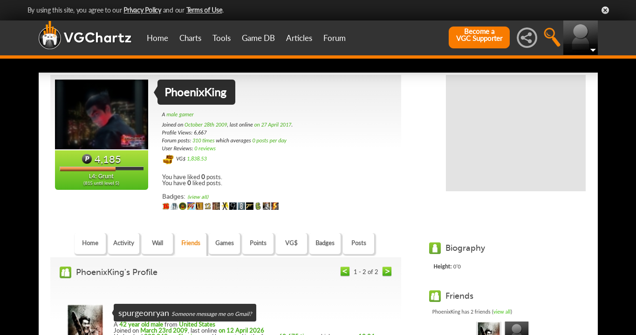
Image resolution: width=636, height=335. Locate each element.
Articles (299, 38)
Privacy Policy (142, 10)
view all (502, 311)
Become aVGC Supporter (479, 35)
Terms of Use (204, 10)
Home (157, 38)
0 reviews (205, 148)
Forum (334, 38)
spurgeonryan (143, 313)
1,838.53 (197, 158)
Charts (190, 38)
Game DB (258, 38)
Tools (221, 38)
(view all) (197, 197)
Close (605, 10)
